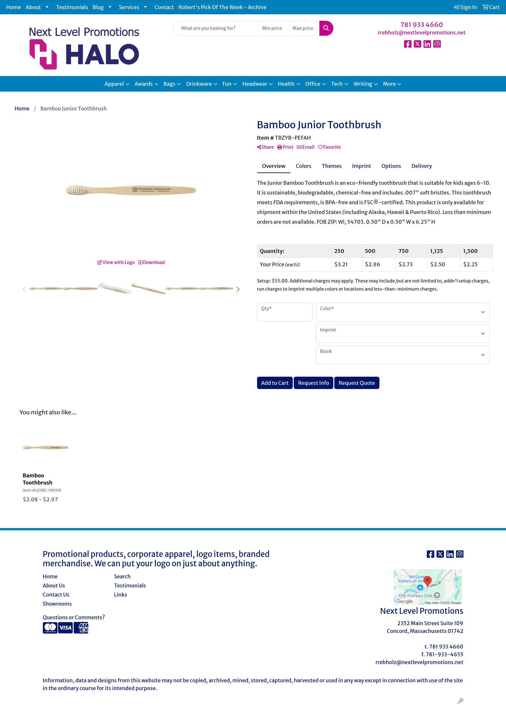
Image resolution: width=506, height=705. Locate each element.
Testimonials (72, 7)
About (33, 7)
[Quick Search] (216, 28)
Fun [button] (227, 84)
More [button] (389, 84)
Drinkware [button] (199, 84)
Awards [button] (144, 84)
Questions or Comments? (74, 617)
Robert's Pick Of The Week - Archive (222, 7)
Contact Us (56, 594)
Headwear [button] (254, 84)
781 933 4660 (421, 24)
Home (13, 7)
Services (129, 7)
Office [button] (312, 84)
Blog (98, 7)
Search (122, 576)
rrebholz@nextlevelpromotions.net (422, 32)
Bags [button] (170, 84)
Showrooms (57, 603)
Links (120, 594)
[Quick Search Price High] (304, 28)
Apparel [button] (114, 84)
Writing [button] (362, 84)
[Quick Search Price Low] (273, 28)
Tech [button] (337, 84)
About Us (54, 585)
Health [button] (286, 84)
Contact (164, 7)
